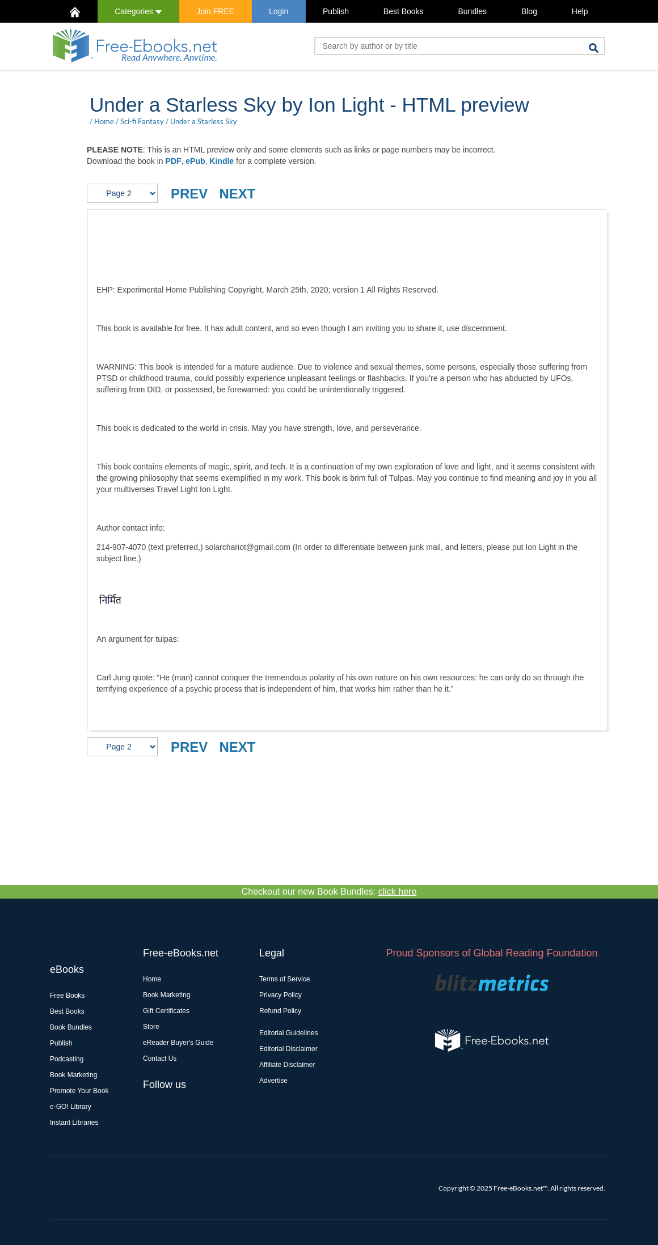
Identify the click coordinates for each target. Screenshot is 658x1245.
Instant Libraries (74, 1123)
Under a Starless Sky (203, 121)
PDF (174, 161)
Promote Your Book (79, 1091)
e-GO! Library (70, 1107)
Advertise (273, 1081)
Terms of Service (284, 979)
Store (151, 1027)
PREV (189, 193)
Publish (336, 11)
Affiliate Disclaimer (287, 1065)
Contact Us (159, 1058)
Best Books (403, 11)
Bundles (472, 11)
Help (580, 11)
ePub (195, 161)
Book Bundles (71, 1027)
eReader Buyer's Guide (178, 1043)
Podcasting (66, 1059)
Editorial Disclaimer (288, 1049)
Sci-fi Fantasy (142, 121)
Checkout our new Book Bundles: (329, 891)
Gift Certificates (166, 1011)
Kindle (221, 161)
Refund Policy (280, 1011)
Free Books (67, 996)
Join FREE (215, 11)
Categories (138, 11)
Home (104, 121)
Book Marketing (73, 1075)
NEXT (237, 193)
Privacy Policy (280, 995)
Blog (529, 11)
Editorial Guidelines (288, 1033)
